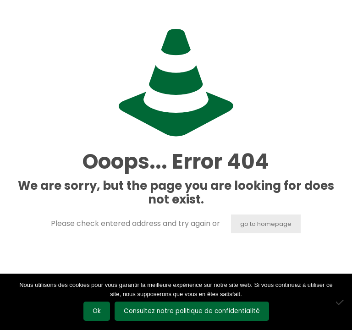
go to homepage (266, 224)
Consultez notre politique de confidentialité (192, 311)
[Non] (340, 302)
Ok (97, 311)
